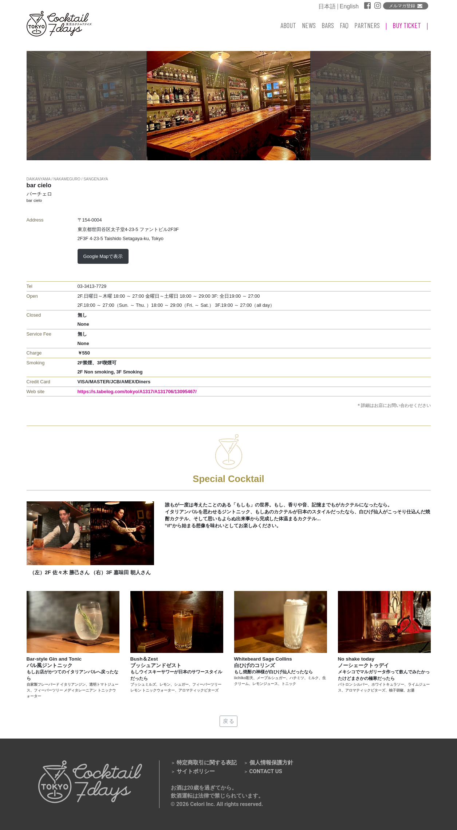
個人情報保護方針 (271, 762)
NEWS (309, 25)
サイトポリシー (196, 771)
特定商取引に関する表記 (207, 762)
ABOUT (288, 25)
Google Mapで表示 (103, 256)
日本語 (327, 6)
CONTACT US (265, 771)
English (349, 6)
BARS (328, 25)
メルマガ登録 (402, 5)
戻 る (229, 721)
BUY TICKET (407, 25)
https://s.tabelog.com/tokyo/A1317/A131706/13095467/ (137, 391)
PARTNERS (367, 25)
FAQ (344, 25)
